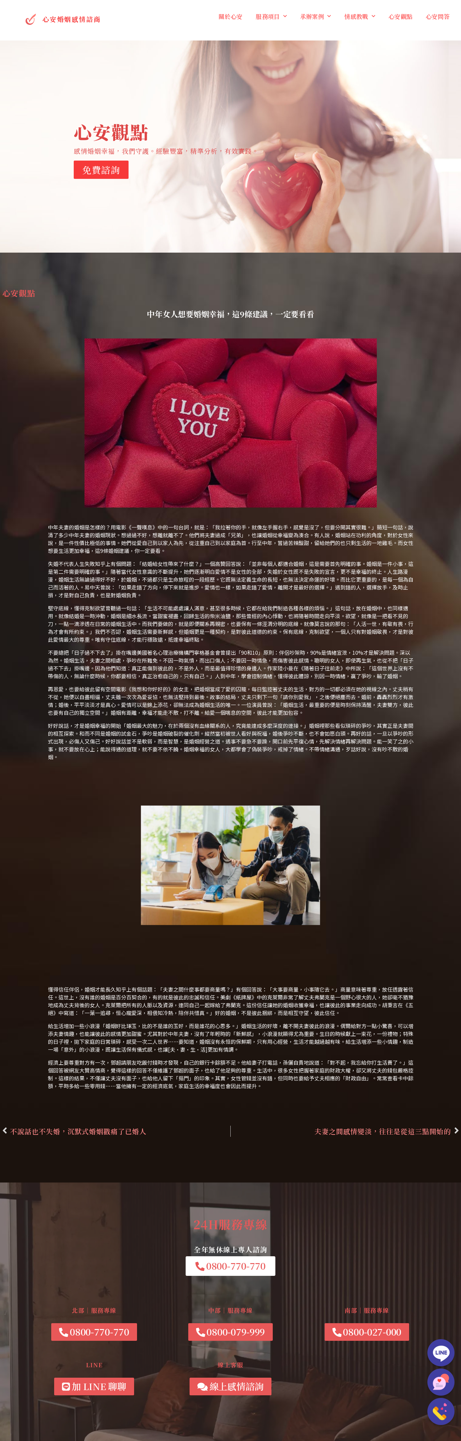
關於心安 (230, 16)
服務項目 (271, 16)
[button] (230, 1266)
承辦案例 (315, 16)
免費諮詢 (101, 169)
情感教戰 (359, 16)
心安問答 (438, 16)
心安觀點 (400, 16)
